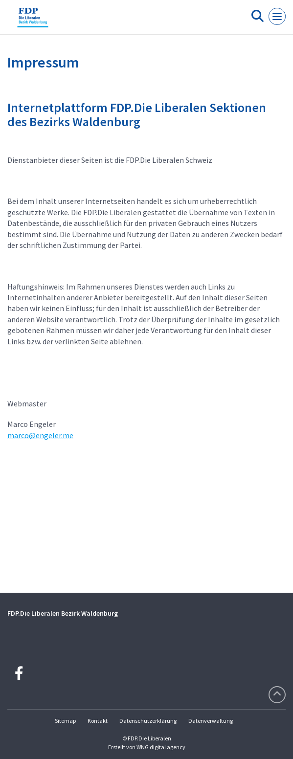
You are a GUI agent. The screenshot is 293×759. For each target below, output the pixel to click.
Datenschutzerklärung (148, 720)
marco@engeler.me (40, 435)
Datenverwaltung (210, 720)
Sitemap (65, 720)
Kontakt (98, 720)
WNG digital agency (160, 747)
